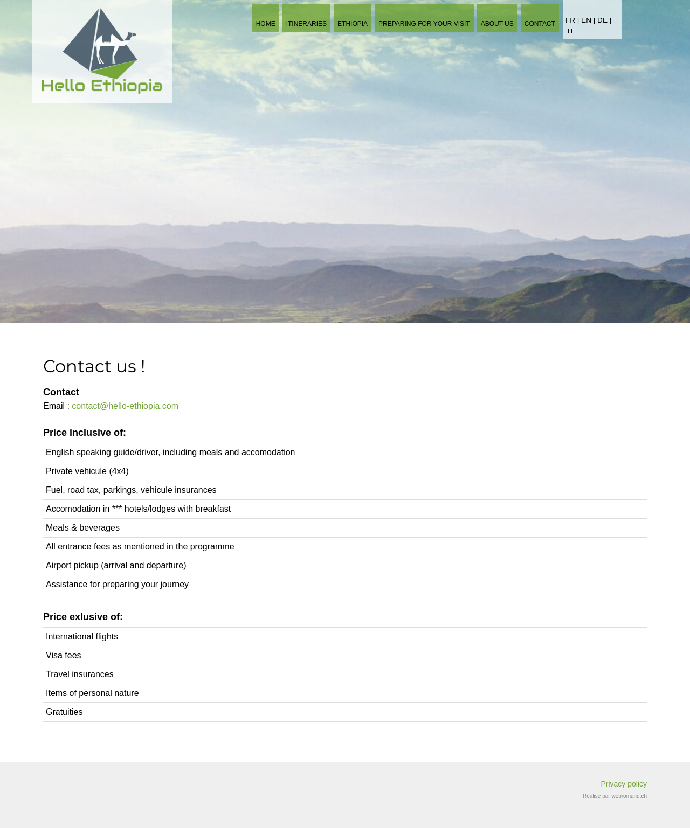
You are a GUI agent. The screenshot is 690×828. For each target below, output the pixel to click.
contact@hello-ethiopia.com (125, 405)
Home (265, 23)
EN (587, 20)
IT (571, 31)
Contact (540, 23)
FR (570, 20)
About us (497, 23)
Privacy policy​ (624, 784)
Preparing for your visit (424, 23)
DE (602, 20)
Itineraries (306, 23)
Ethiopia (352, 23)
